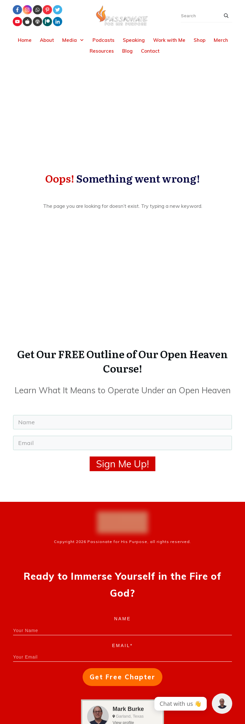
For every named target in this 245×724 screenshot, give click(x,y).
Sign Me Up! (122, 382)
